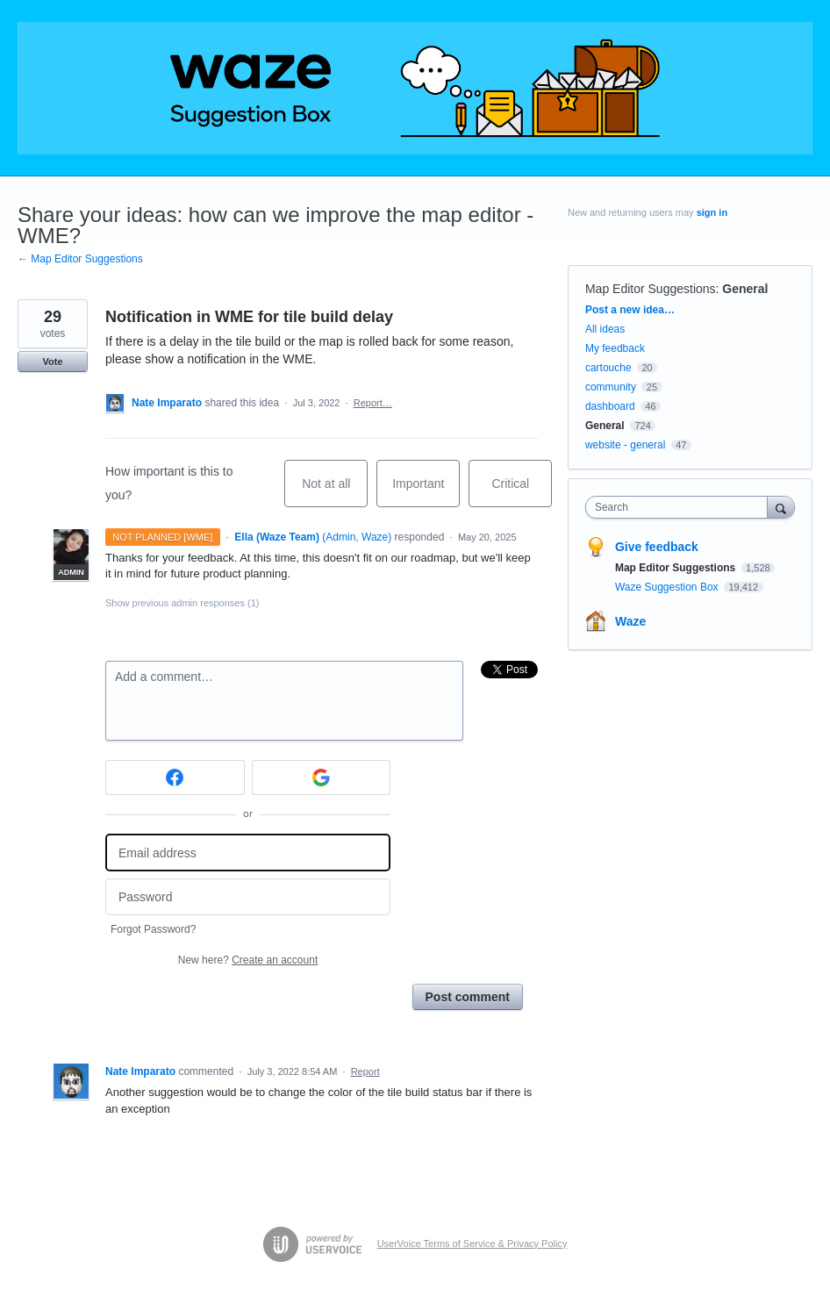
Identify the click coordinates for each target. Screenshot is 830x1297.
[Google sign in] (321, 777)
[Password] (247, 897)
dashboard (610, 406)
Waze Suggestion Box (668, 587)
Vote (52, 361)
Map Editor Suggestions (650, 289)
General (745, 289)
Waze (630, 621)
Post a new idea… (630, 310)
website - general (625, 445)
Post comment (468, 997)
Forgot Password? (153, 929)
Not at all (335, 492)
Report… (373, 403)
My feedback (615, 348)
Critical (521, 492)
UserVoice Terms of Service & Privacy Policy (472, 1243)
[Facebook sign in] (175, 777)
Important (426, 492)
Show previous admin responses (182, 603)
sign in (712, 212)
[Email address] (247, 852)
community (610, 387)
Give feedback (656, 547)
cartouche (608, 368)
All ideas (605, 329)
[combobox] (680, 507)
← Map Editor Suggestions (80, 259)
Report (365, 1071)
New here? (248, 960)
